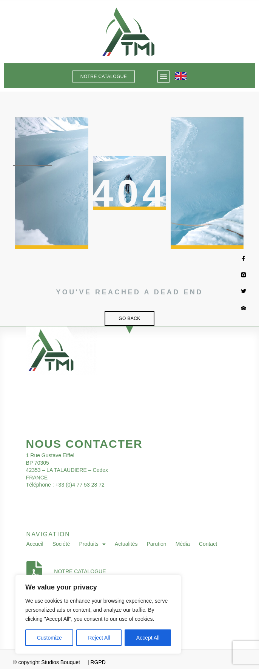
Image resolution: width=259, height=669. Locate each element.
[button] (163, 76)
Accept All (147, 638)
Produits (92, 544)
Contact (208, 544)
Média (183, 544)
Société (61, 544)
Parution (156, 544)
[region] (98, 614)
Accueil (34, 544)
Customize (49, 638)
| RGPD (97, 662)
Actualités (126, 544)
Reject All (99, 638)
